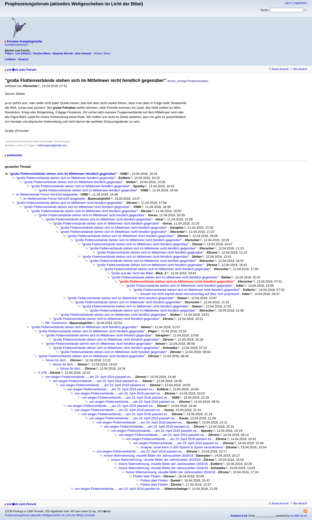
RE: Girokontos (56, 323)
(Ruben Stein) (102, 53)
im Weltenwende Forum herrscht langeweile (47, 194)
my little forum (299, 515)
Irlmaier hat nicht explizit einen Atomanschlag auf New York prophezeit (189, 294)
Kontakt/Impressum (16, 44)
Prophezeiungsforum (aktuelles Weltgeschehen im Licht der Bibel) (44, 515)
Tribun (9, 53)
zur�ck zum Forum (21, 69)
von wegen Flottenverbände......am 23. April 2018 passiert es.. (88, 377)
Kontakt (89, 515)
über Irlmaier (83, 53)
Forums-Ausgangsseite (24, 41)
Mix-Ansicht (298, 69)
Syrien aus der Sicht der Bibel (132, 273)
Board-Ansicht (279, 69)
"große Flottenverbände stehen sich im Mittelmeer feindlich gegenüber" (63, 174)
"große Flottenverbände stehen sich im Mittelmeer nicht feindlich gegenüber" (69, 203)
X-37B (42, 372)
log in (288, 2)
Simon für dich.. (56, 360)
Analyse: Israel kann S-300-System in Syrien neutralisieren (181, 447)
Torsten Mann (41, 53)
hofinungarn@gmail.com (52, 145)
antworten (14, 155)
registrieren (300, 2)
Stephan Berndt (63, 53)
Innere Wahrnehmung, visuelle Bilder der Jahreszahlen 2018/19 (148, 455)
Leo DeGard (22, 53)
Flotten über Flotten (147, 476)
